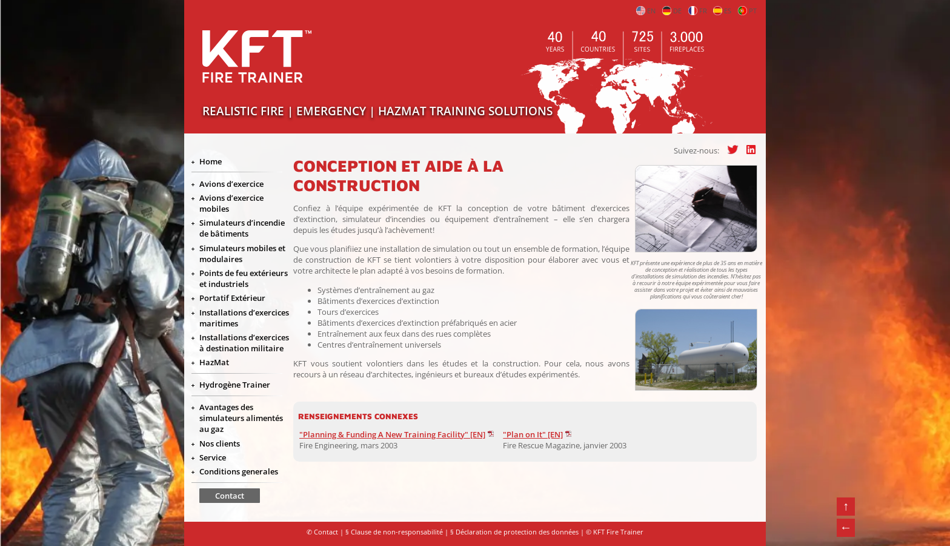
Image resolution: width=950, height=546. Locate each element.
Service (212, 457)
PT (747, 11)
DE (672, 11)
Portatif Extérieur (232, 297)
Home (210, 161)
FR (697, 11)
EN (646, 11)
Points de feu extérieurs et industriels (243, 278)
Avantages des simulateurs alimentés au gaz (241, 418)
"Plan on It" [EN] (533, 434)
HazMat (214, 362)
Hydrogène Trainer (234, 384)
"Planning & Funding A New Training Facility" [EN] (392, 434)
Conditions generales (238, 471)
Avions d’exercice (231, 183)
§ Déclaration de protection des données (514, 532)
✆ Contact (322, 532)
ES (722, 11)
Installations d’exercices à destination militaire (244, 343)
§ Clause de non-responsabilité (394, 532)
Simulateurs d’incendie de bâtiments (242, 228)
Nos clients (219, 443)
